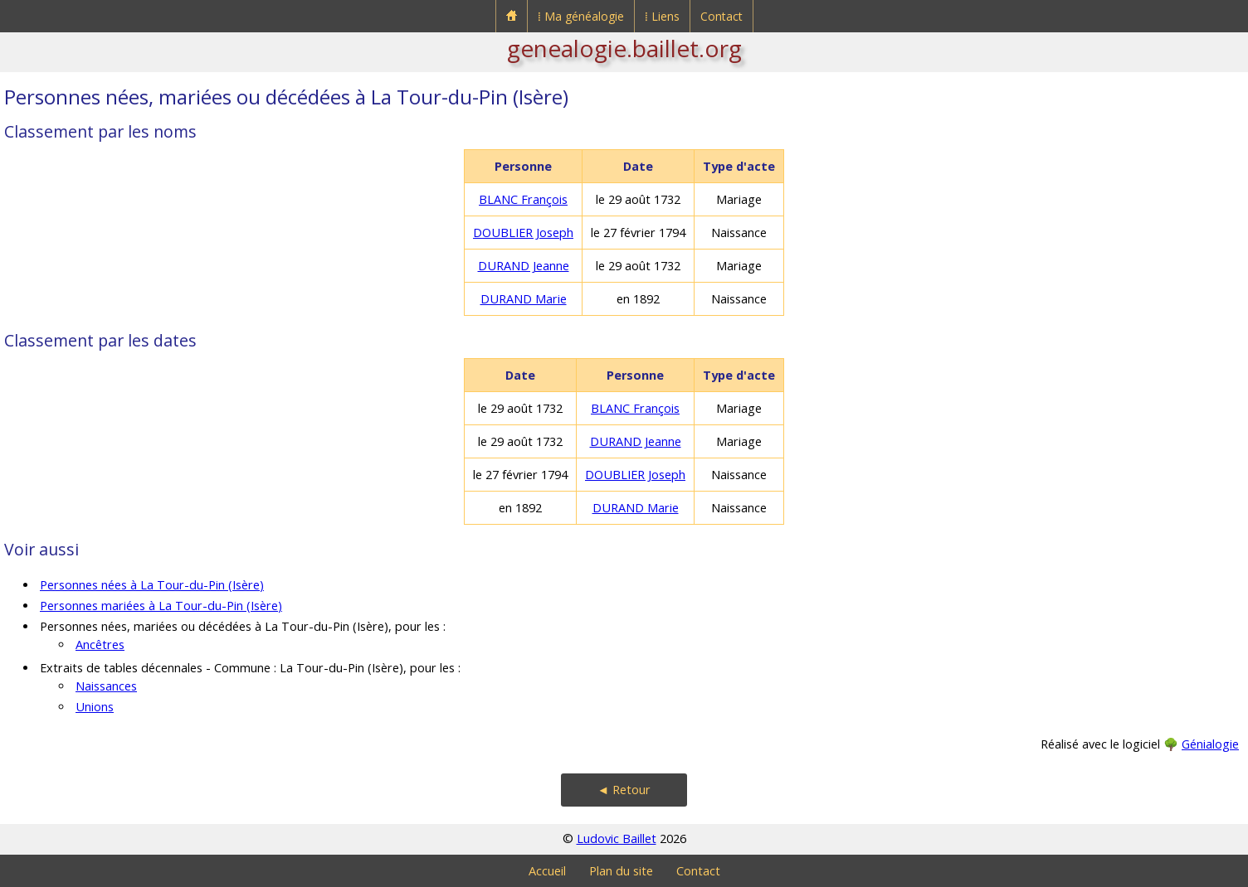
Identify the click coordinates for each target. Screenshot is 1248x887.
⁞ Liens (662, 16)
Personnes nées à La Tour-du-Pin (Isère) (152, 585)
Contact (721, 16)
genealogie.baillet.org (624, 48)
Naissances (106, 686)
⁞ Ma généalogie (581, 16)
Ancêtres (100, 644)
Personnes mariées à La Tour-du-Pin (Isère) (161, 605)
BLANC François (523, 199)
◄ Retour (624, 789)
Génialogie (1210, 744)
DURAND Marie (523, 299)
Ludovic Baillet (616, 838)
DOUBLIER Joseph (523, 232)
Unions (95, 707)
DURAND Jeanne (523, 266)
